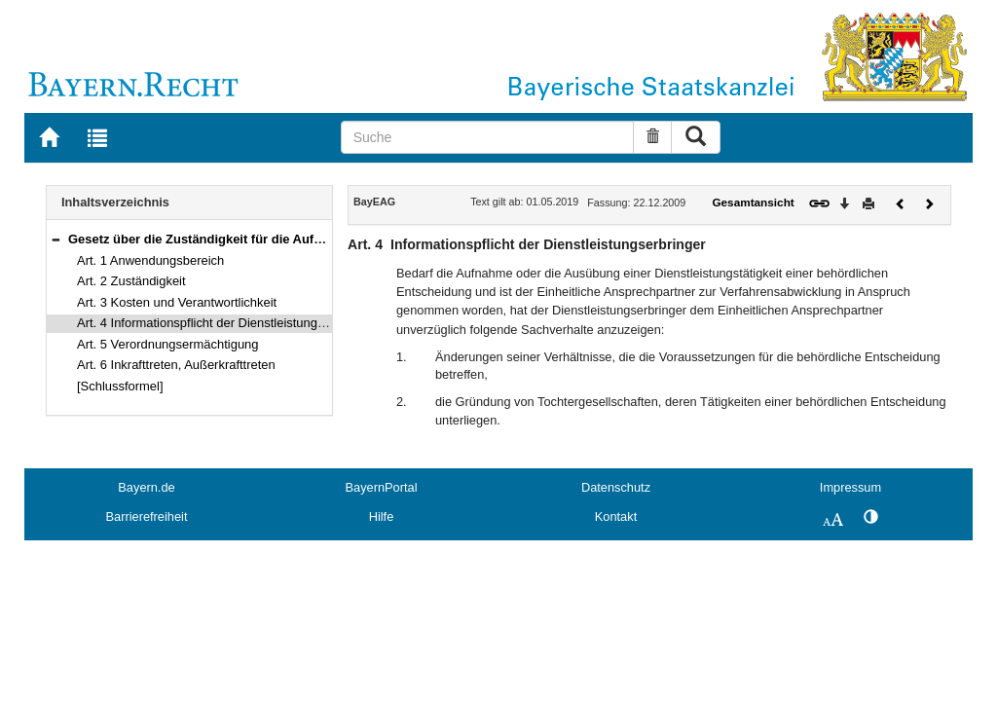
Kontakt (616, 516)
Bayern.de (146, 487)
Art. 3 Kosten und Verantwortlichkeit (177, 302)
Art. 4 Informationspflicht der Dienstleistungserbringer (225, 322)
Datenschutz (615, 487)
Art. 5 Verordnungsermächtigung (168, 344)
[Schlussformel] (120, 386)
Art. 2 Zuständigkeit (131, 281)
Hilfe (381, 516)
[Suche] (488, 137)
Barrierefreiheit (147, 516)
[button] (55, 239)
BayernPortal (382, 487)
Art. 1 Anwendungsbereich (150, 260)
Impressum (850, 487)
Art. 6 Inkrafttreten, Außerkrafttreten (176, 364)
